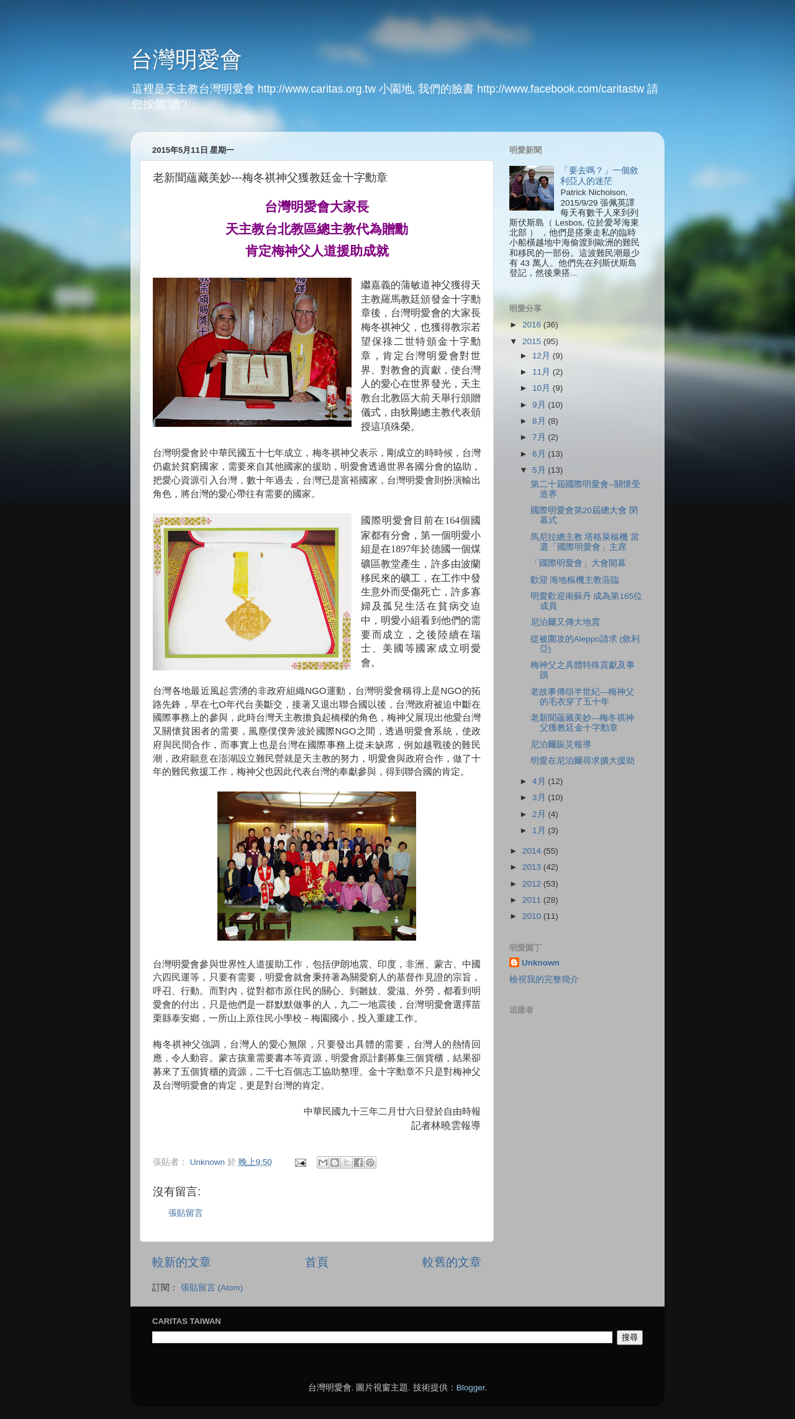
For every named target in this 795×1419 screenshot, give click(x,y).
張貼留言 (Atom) (212, 1287)
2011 (532, 900)
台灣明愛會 (186, 59)
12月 (542, 355)
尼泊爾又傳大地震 (565, 622)
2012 (532, 883)
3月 (540, 797)
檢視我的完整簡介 (544, 979)
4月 (540, 781)
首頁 (317, 1262)
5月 (540, 470)
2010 (532, 916)
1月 (540, 830)
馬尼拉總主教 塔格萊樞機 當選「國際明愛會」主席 (585, 542)
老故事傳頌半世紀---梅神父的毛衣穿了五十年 (582, 696)
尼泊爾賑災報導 (560, 744)
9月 (540, 404)
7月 (540, 437)
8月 (540, 421)
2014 (532, 851)
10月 (542, 388)
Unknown (541, 962)
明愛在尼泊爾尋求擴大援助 (582, 760)
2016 (532, 324)
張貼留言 (185, 1213)
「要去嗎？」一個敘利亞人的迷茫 (599, 175)
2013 (532, 867)
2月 (540, 814)
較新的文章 (181, 1262)
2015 (532, 341)
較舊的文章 (451, 1262)
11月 (542, 371)
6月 (540, 454)
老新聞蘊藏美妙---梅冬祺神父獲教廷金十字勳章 (582, 722)
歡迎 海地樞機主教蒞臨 (575, 580)
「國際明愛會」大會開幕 (578, 563)
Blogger (471, 1387)
